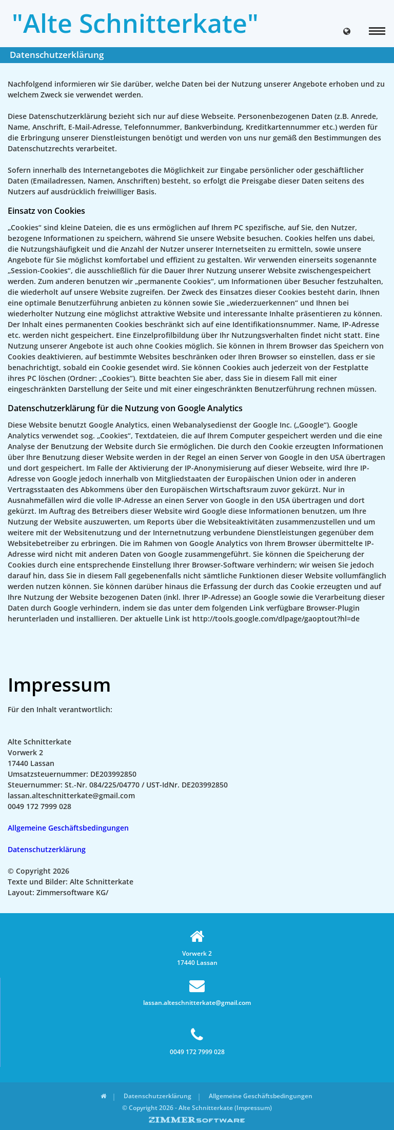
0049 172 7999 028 (197, 1041)
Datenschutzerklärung (47, 849)
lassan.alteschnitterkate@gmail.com (197, 992)
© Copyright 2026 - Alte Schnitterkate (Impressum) (197, 1107)
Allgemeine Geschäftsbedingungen (68, 828)
